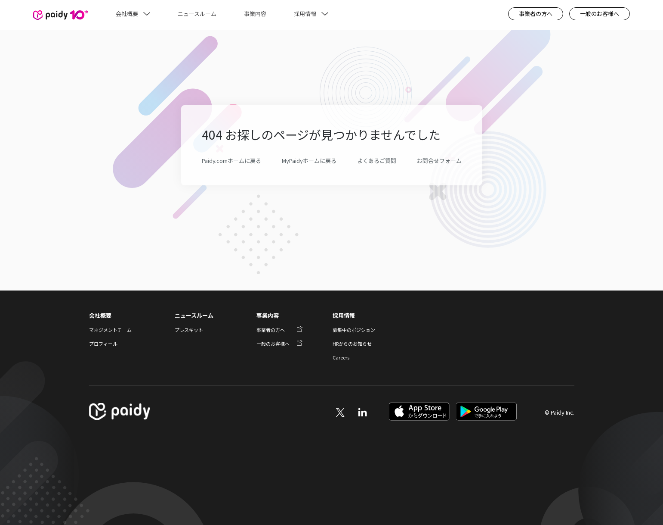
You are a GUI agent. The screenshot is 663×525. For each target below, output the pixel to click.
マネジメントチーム (110, 329)
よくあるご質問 (376, 161)
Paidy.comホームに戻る (231, 161)
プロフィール (103, 343)
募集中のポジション (354, 329)
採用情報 (344, 315)
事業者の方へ (535, 13)
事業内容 (267, 315)
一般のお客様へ (599, 13)
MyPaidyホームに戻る (309, 161)
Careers (341, 357)
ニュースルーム (194, 315)
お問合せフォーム (439, 161)
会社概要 (100, 315)
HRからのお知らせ (352, 343)
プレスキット (189, 329)
